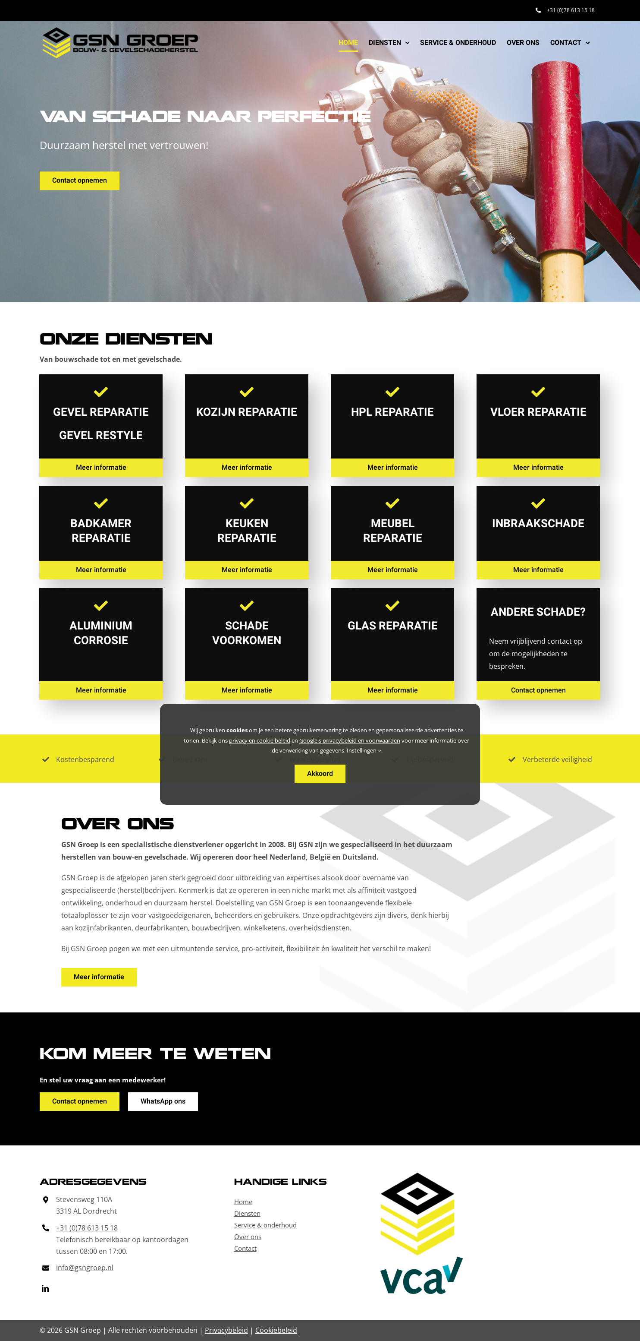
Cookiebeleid (276, 1330)
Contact (245, 1248)
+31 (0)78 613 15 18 (87, 1228)
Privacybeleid (226, 1330)
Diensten (247, 1213)
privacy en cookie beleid (259, 740)
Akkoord (320, 774)
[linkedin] (45, 1288)
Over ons (247, 1236)
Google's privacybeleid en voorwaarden (349, 740)
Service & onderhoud (265, 1225)
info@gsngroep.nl (84, 1267)
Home (243, 1201)
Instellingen (364, 750)
